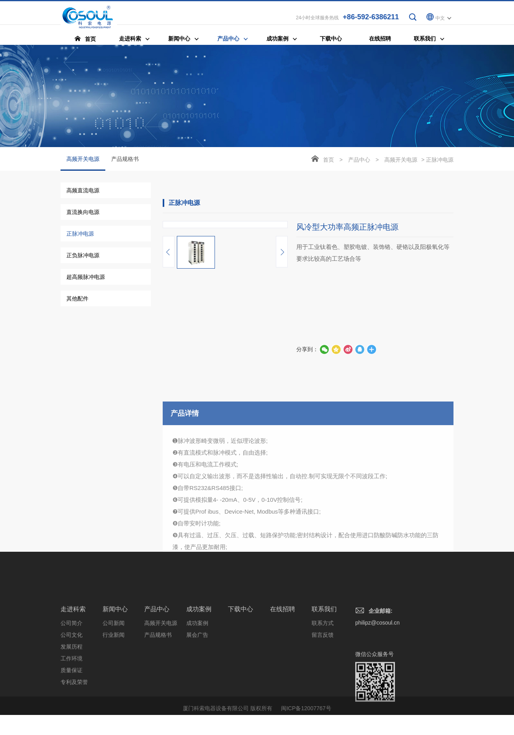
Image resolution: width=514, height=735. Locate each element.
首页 (328, 160)
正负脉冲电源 (82, 256)
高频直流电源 (82, 191)
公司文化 (72, 703)
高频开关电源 (83, 164)
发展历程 (72, 714)
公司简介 (72, 691)
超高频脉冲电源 (85, 277)
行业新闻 (114, 703)
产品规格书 (125, 160)
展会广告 (197, 703)
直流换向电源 (82, 213)
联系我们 (324, 677)
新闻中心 (115, 677)
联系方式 (323, 691)
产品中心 (359, 160)
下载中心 (240, 677)
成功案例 (198, 677)
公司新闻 (114, 691)
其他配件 (77, 299)
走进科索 (73, 677)
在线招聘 (282, 677)
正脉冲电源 (80, 234)
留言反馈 (323, 703)
